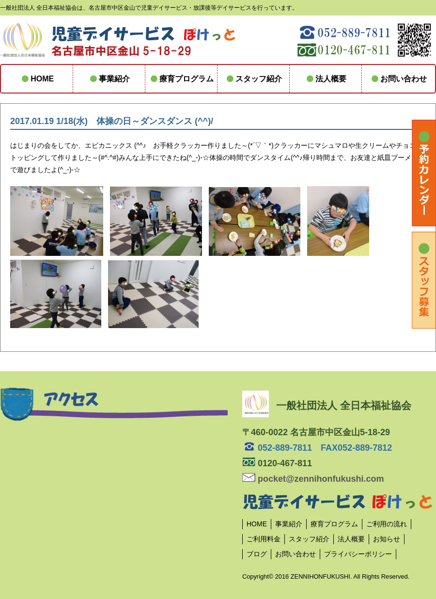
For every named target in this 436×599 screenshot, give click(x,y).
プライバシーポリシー (358, 554)
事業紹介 (109, 79)
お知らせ (386, 539)
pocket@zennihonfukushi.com (313, 479)
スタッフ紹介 (253, 79)
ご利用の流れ (386, 524)
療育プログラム (181, 79)
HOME (37, 79)
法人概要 (325, 79)
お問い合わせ (397, 79)
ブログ (257, 554)
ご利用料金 (263, 539)
